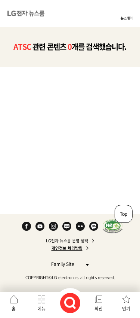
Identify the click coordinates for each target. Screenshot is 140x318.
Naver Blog (66, 226)
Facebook (26, 226)
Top (123, 214)
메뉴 (41, 308)
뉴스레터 (127, 18)
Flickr (80, 226)
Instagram (53, 226)
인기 (126, 308)
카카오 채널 (93, 226)
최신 (98, 308)
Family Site (68, 263)
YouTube (39, 226)
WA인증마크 (112, 226)
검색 (70, 303)
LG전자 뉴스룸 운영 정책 (67, 240)
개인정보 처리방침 (67, 248)
